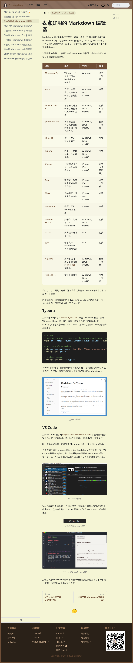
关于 (45, 5)
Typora (48, 150)
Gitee (35, 637)
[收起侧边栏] (20, 620)
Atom (47, 89)
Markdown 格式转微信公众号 (18, 58)
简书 (47, 242)
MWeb (48, 193)
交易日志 (12, 641)
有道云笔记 (50, 274)
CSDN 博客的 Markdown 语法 (18, 53)
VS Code (49, 137)
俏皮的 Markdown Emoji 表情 (18, 35)
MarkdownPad (52, 73)
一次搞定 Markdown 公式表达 (18, 39)
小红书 (60, 641)
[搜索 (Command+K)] (121, 5)
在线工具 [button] (92, 5)
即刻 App (61, 650)
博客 (38, 5)
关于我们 (85, 633)
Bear (47, 180)
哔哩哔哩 (61, 645)
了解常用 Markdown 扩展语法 (18, 30)
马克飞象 (71, 264)
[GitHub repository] (103, 5)
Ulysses (48, 164)
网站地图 (86, 641)
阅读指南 (85, 637)
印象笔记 (49, 258)
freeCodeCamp (40, 641)
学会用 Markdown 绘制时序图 (18, 49)
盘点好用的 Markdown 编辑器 (18, 21)
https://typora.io (69, 317)
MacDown (50, 206)
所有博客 (12, 637)
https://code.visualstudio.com (76, 434)
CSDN (48, 232)
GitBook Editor (49, 221)
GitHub (36, 633)
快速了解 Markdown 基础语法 (18, 25)
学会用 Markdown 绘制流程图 (18, 44)
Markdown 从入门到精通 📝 (17, 11)
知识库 (29, 5)
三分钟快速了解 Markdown (17, 16)
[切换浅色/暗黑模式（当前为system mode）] (108, 5)
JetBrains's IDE (52, 121)
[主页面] (44, 13)
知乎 (59, 637)
